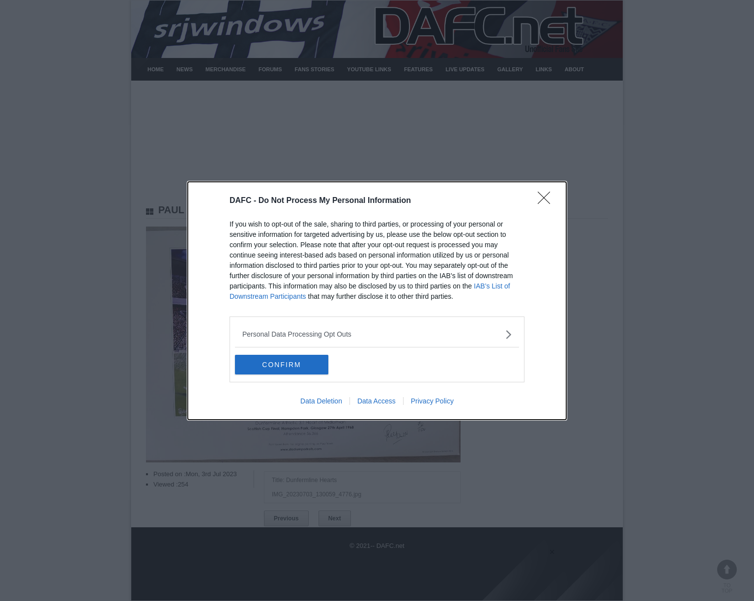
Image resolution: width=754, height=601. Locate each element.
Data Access (376, 401)
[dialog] (377, 301)
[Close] (547, 201)
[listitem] (377, 334)
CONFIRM (281, 364)
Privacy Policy (432, 401)
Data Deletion (321, 401)
